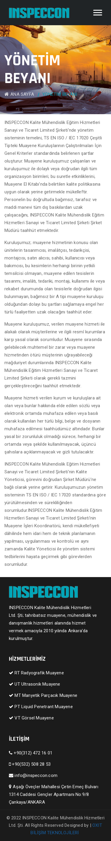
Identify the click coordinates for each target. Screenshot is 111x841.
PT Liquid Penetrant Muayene (41, 706)
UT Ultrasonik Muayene (34, 684)
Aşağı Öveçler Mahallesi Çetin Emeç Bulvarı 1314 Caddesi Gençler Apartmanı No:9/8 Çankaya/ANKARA (53, 794)
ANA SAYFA (19, 94)
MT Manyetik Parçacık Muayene (43, 695)
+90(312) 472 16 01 (30, 753)
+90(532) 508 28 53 (30, 764)
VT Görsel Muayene (31, 718)
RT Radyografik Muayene (36, 673)
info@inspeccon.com (33, 775)
